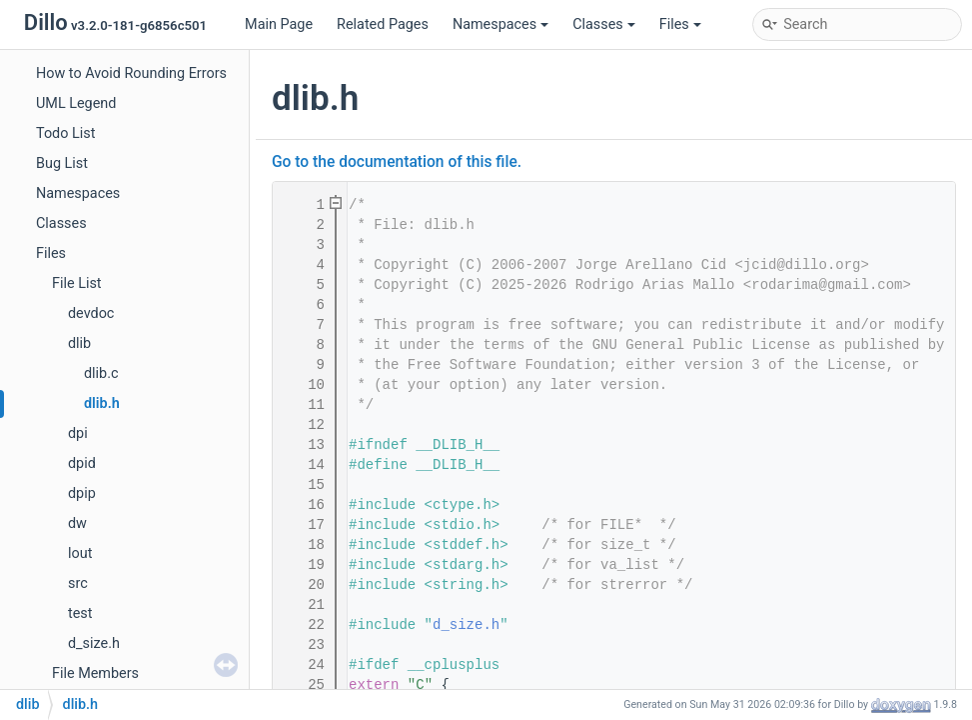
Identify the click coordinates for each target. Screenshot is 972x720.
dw (77, 523)
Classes (603, 24)
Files (680, 24)
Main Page (279, 24)
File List (77, 283)
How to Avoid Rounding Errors (131, 73)
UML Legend (76, 103)
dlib (79, 343)
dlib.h (102, 403)
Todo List (65, 133)
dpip (82, 493)
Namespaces (500, 24)
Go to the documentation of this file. (396, 162)
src (78, 583)
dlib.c (101, 373)
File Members (95, 673)
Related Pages (383, 24)
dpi (78, 433)
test (80, 613)
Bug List (62, 163)
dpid (82, 463)
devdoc (91, 313)
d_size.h (94, 643)
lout (80, 553)
